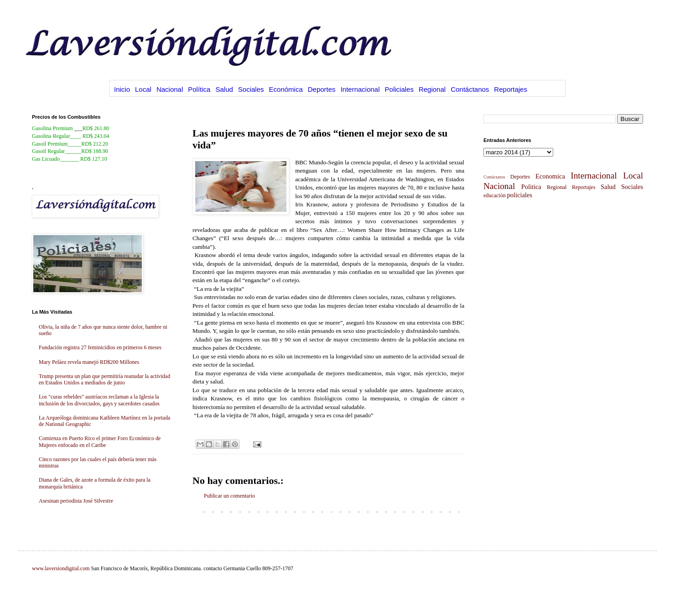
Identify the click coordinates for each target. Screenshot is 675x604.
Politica (531, 186)
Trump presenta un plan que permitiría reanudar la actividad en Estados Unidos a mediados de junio (104, 379)
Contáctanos (470, 89)
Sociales (251, 89)
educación (494, 195)
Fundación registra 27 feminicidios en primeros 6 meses (100, 347)
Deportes (322, 89)
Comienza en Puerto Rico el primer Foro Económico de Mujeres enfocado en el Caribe (100, 441)
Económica (286, 89)
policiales (519, 195)
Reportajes (510, 89)
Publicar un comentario (229, 496)
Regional (432, 89)
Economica (550, 176)
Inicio (122, 89)
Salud (224, 89)
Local (143, 89)
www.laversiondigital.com (61, 568)
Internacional (360, 89)
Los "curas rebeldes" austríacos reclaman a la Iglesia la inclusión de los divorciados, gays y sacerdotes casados (99, 400)
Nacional (169, 89)
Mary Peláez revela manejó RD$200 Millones (89, 362)
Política (199, 89)
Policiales (399, 89)
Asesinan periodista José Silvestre (76, 501)
